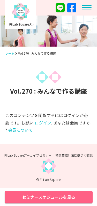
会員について (20, 130)
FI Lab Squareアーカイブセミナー (27, 155)
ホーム (9, 53)
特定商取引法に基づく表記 (74, 155)
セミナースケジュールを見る (48, 197)
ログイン (43, 123)
